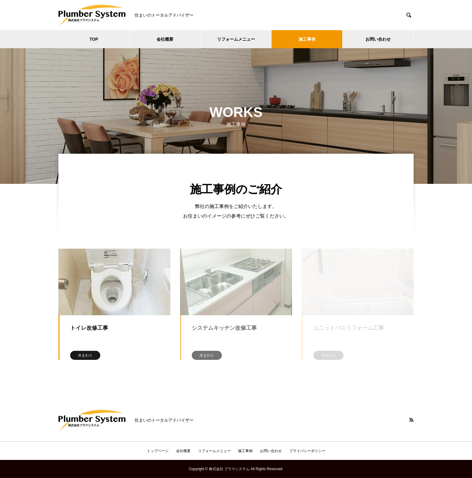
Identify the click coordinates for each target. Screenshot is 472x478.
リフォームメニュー (236, 39)
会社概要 (165, 39)
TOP (93, 39)
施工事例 (307, 39)
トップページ (158, 451)
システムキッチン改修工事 (224, 328)
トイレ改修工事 (89, 328)
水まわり (85, 355)
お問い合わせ (378, 39)
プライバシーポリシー (307, 451)
